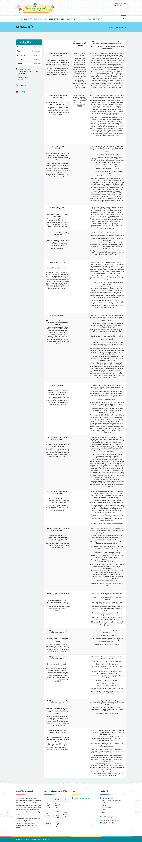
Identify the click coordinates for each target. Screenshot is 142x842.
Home (19, 19)
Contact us (97, 19)
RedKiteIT (46, 839)
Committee (53, 19)
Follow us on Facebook (80, 798)
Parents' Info (72, 19)
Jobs (82, 19)
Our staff (28, 19)
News (88, 19)
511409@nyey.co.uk (117, 3)
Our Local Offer (40, 19)
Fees (62, 19)
